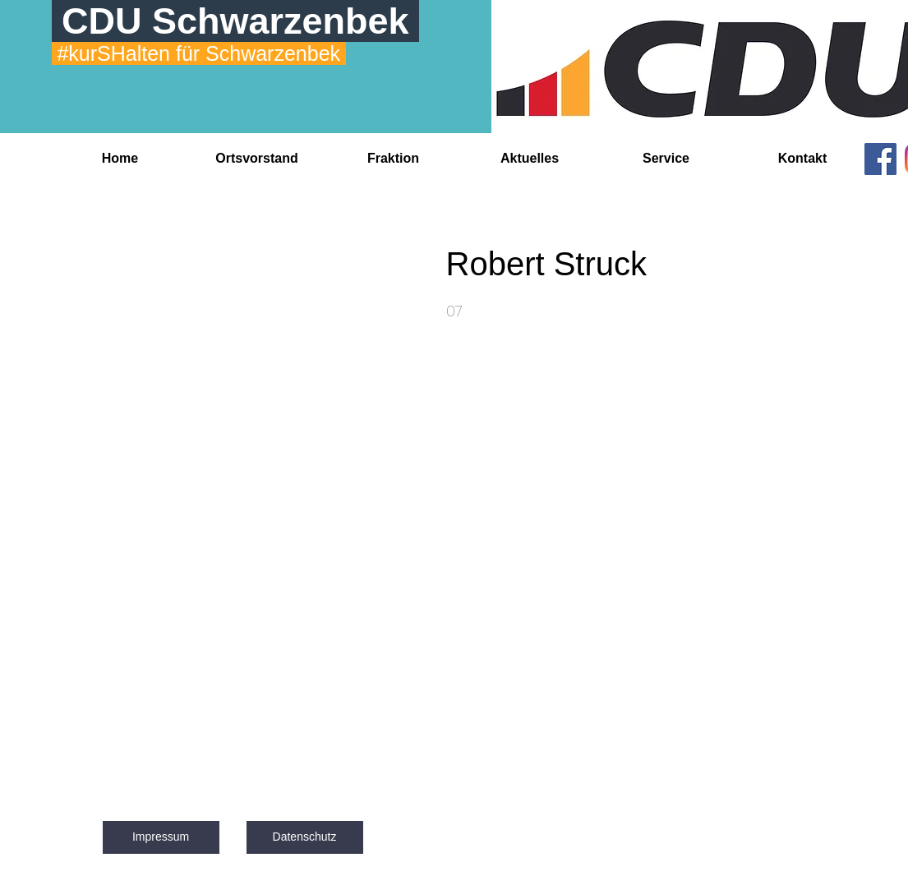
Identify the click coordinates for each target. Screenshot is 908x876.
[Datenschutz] (305, 837)
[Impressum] (161, 837)
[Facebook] (880, 159)
